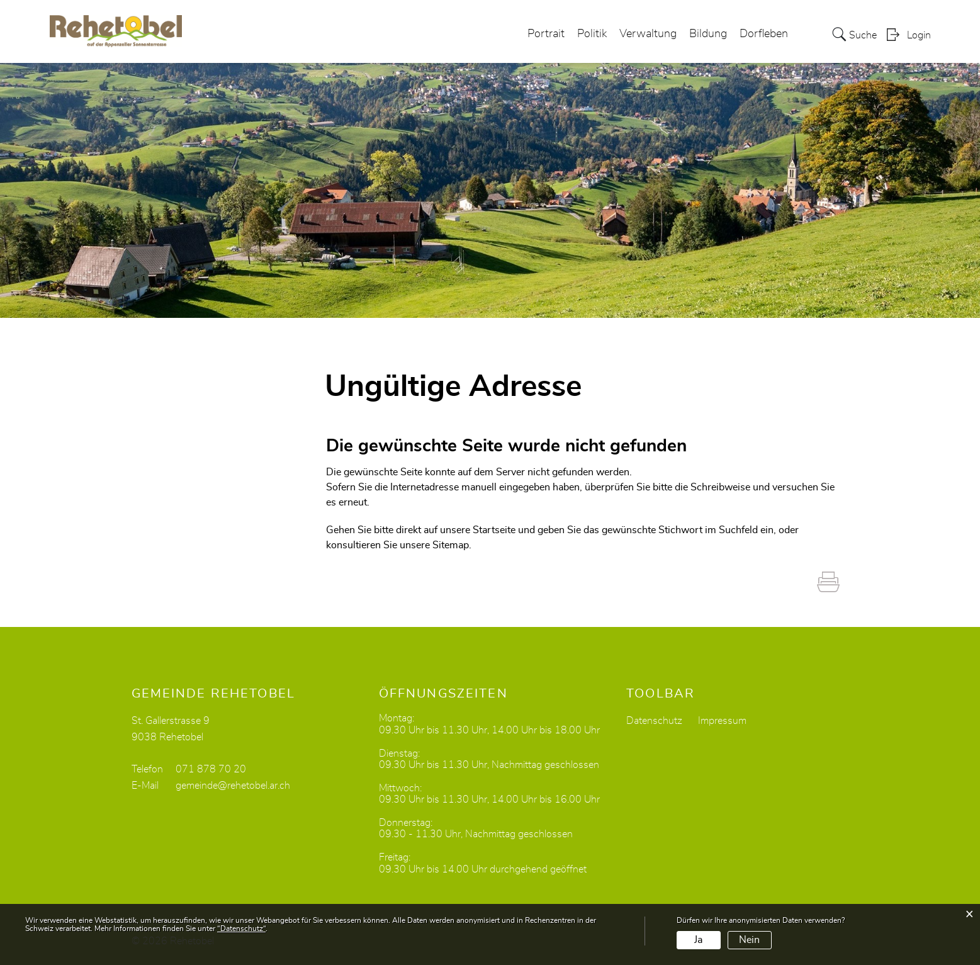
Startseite (494, 530)
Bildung (708, 34)
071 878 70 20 (211, 769)
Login (919, 35)
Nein (749, 940)
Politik (592, 34)
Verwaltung (648, 34)
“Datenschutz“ (241, 928)
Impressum (722, 721)
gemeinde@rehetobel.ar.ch (233, 786)
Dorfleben (764, 34)
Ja (698, 940)
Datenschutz (654, 721)
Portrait (546, 34)
